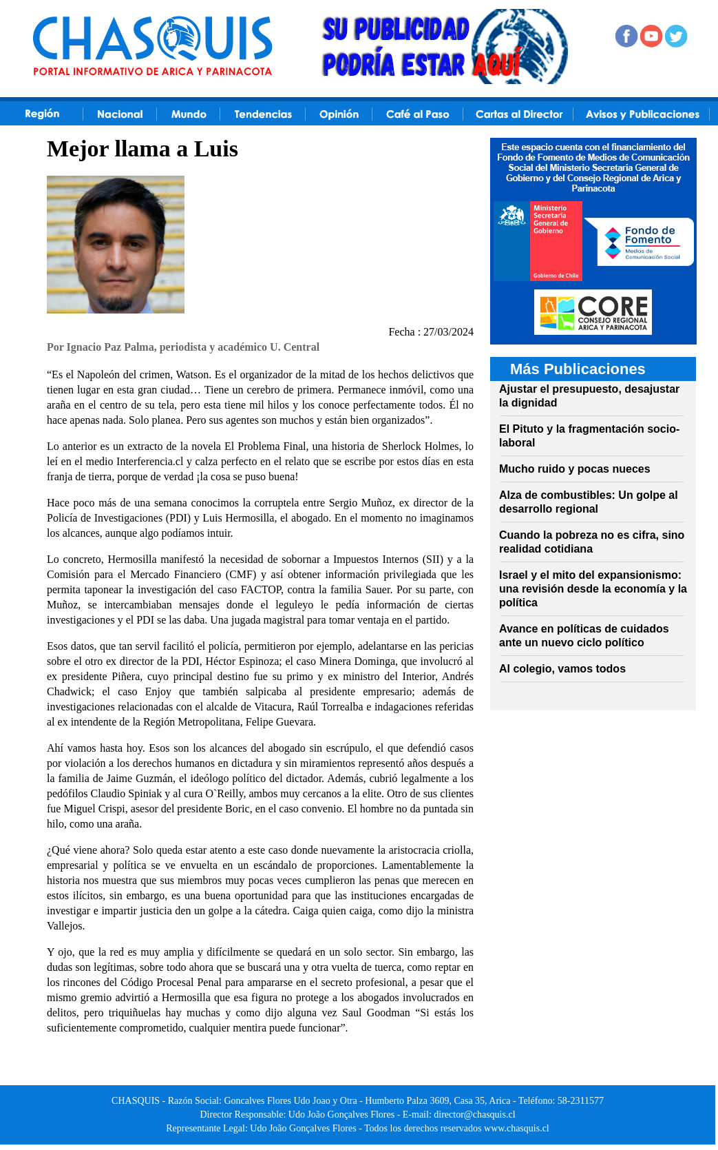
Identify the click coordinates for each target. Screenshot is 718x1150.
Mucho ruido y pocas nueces (575, 469)
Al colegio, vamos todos (562, 669)
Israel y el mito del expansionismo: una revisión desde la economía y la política (593, 588)
